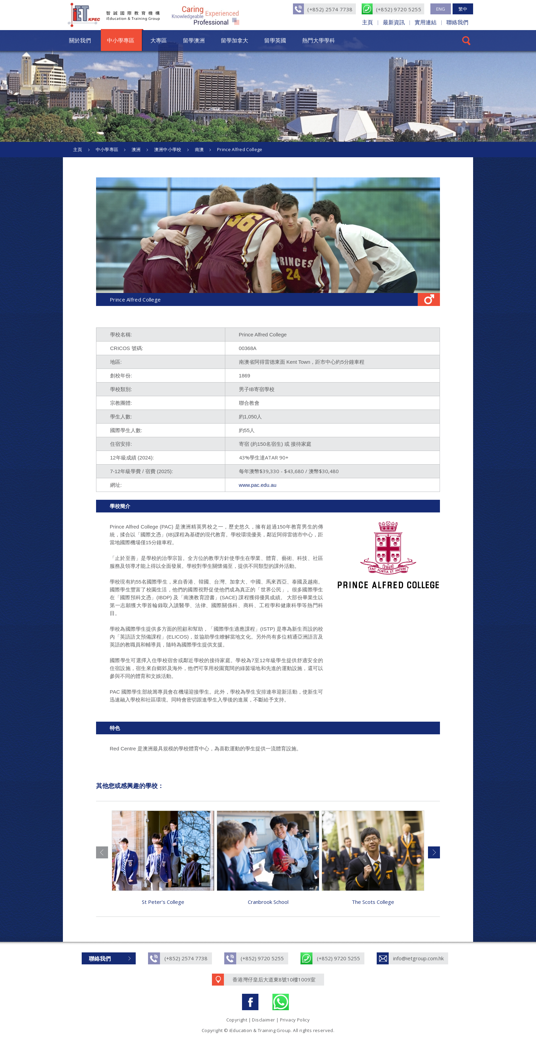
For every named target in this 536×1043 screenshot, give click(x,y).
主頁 (367, 22)
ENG (440, 9)
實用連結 (426, 22)
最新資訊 (394, 22)
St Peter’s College (163, 901)
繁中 (462, 9)
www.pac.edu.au (258, 485)
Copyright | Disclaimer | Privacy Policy (268, 1020)
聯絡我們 (457, 22)
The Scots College (373, 901)
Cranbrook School (268, 901)
